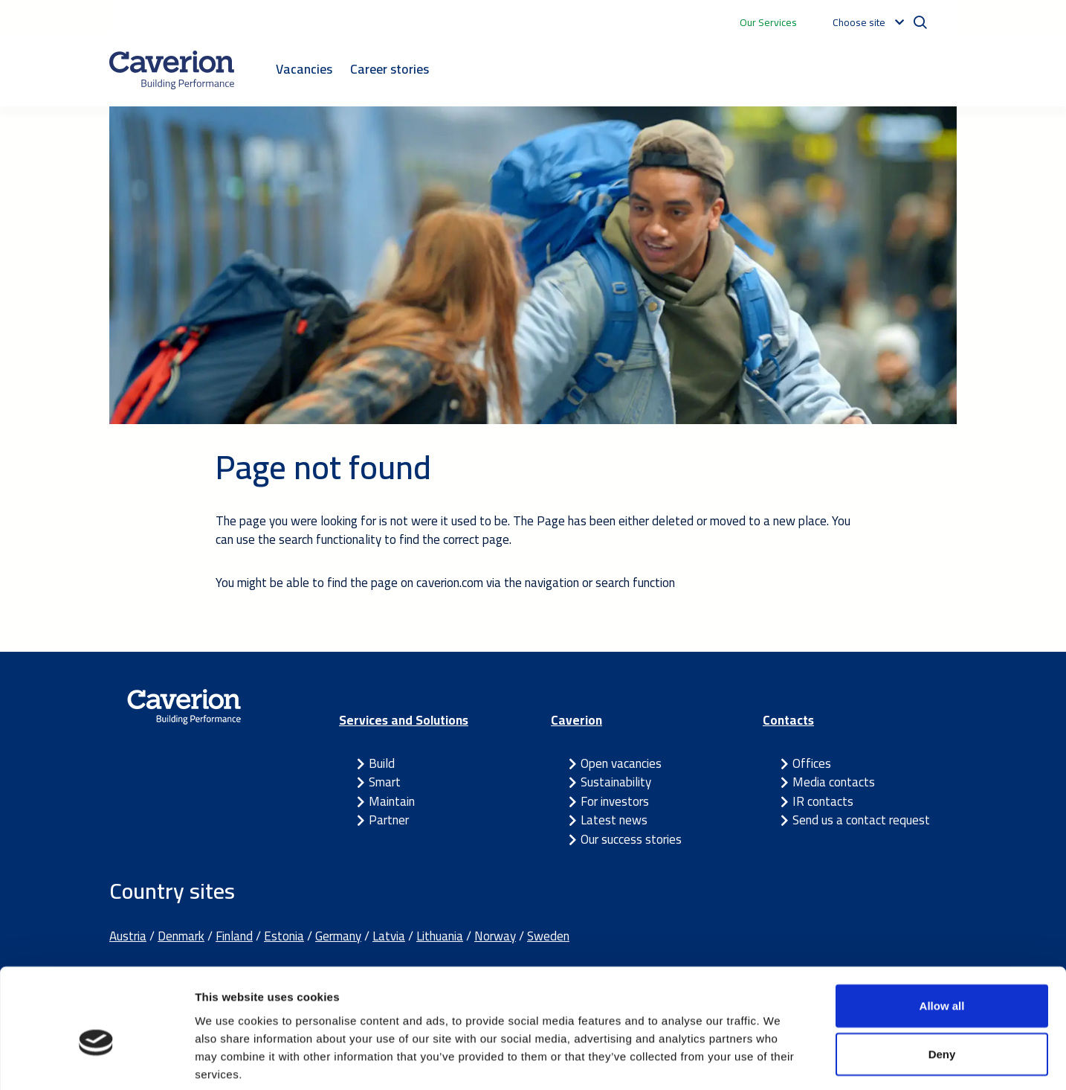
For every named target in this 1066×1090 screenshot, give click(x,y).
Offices (811, 763)
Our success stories (631, 839)
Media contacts (833, 782)
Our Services (768, 22)
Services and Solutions (403, 720)
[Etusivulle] (171, 70)
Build (382, 763)
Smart (385, 782)
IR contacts (822, 801)
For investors (615, 801)
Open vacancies (621, 763)
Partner (389, 820)
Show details (780, 1060)
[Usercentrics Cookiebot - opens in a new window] (96, 1061)
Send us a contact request (861, 820)
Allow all (942, 932)
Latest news (614, 820)
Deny (942, 981)
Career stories (389, 69)
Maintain (392, 801)
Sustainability (616, 782)
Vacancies (304, 69)
